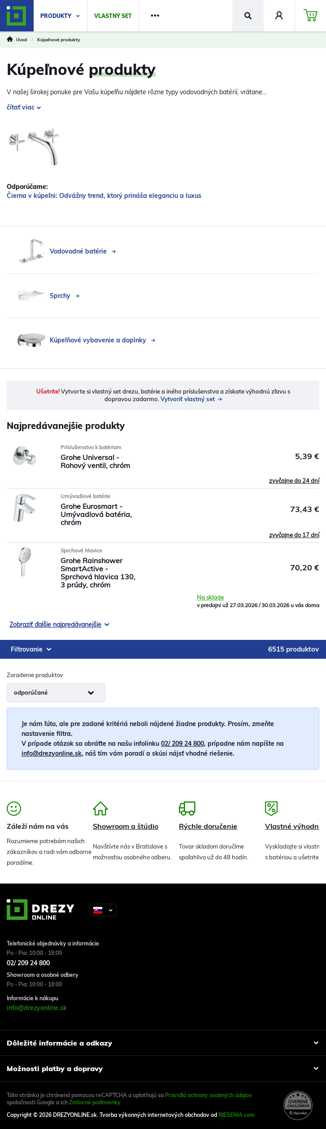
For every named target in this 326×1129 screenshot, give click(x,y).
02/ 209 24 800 (182, 744)
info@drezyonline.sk (52, 753)
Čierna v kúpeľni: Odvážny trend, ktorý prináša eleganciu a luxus (104, 196)
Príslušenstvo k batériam (91, 447)
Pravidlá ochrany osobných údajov (208, 1095)
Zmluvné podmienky (95, 1102)
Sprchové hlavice (81, 550)
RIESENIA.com (236, 1114)
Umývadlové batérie (85, 496)
